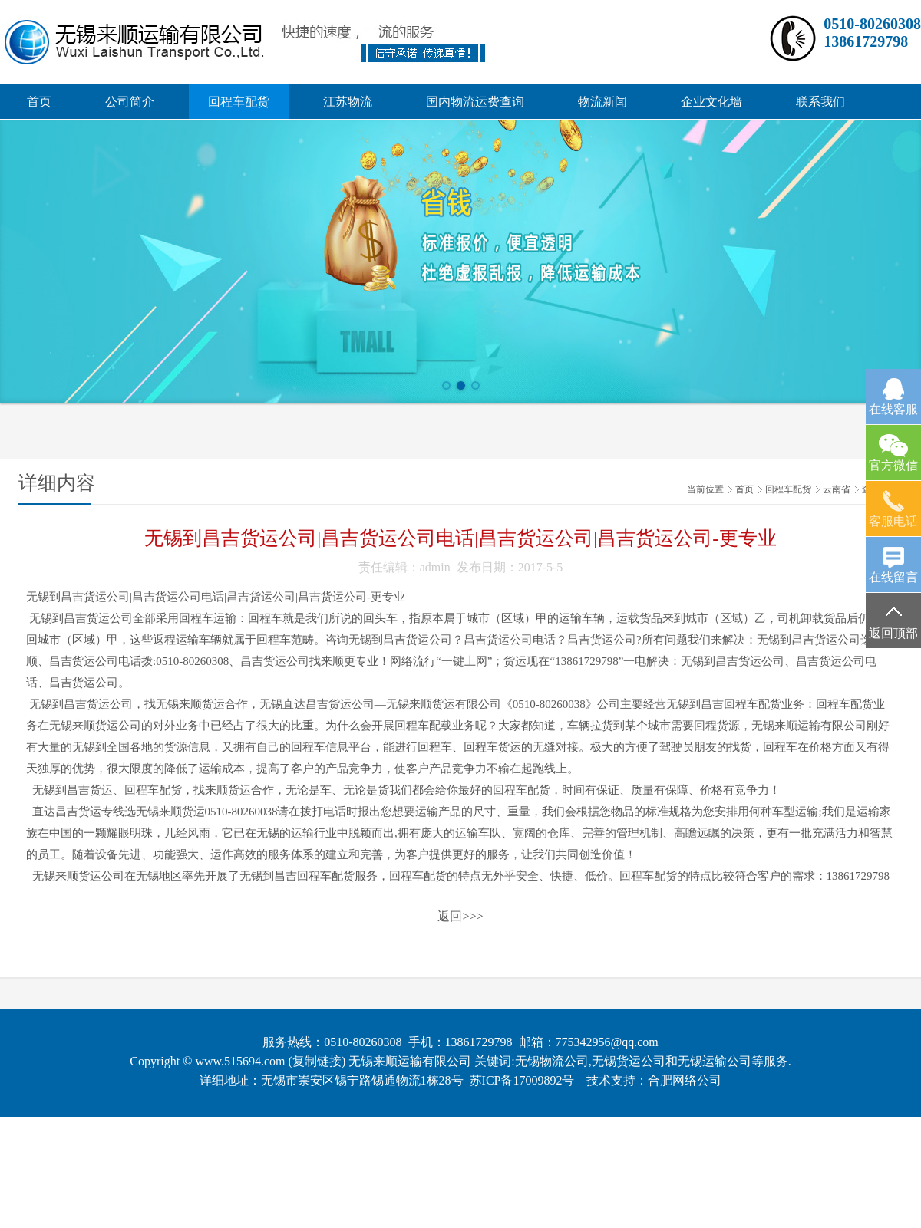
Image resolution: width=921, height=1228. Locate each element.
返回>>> (460, 916)
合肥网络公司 (684, 1080)
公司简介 (129, 101)
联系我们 (820, 101)
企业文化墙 (711, 101)
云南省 (836, 489)
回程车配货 (238, 101)
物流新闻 (602, 101)
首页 (39, 101)
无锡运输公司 (714, 1061)
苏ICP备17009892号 (522, 1080)
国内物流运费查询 (475, 101)
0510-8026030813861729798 (872, 32)
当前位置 (705, 489)
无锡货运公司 (628, 1061)
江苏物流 (347, 101)
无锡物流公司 (552, 1061)
